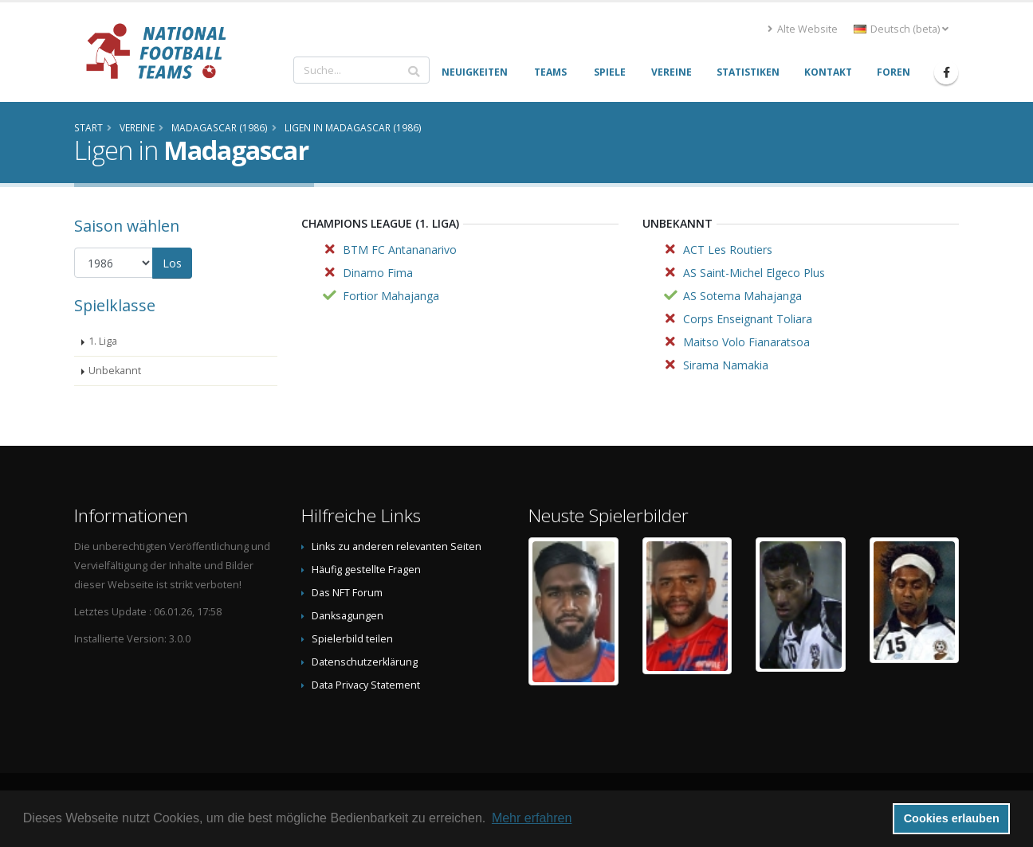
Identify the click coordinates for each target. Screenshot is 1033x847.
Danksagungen (347, 616)
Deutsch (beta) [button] (901, 29)
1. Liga (102, 341)
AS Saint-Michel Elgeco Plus (754, 272)
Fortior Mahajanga (391, 295)
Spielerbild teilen (352, 639)
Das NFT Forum (347, 592)
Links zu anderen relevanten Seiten (396, 546)
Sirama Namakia (725, 365)
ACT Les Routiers (727, 249)
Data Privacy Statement (366, 685)
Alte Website (803, 29)
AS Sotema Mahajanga (742, 295)
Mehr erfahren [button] (532, 818)
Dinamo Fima (378, 272)
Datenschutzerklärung (365, 662)
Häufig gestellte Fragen (366, 569)
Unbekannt (114, 370)
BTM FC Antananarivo (400, 249)
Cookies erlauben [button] (952, 818)
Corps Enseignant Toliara (747, 318)
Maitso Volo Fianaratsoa (746, 341)
